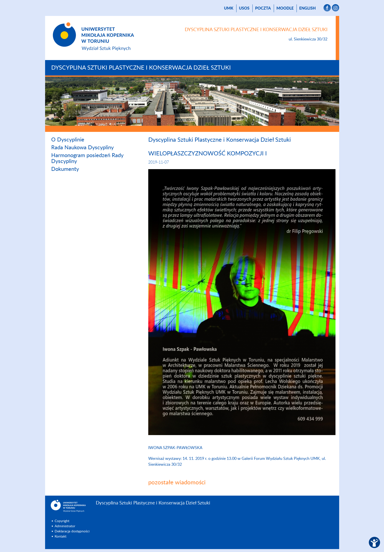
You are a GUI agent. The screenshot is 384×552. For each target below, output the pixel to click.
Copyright (62, 521)
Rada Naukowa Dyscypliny (82, 147)
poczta (263, 8)
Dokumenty (65, 169)
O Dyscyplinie (67, 139)
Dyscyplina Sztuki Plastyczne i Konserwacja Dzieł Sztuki (141, 68)
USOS (244, 8)
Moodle (285, 8)
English (307, 8)
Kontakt (60, 536)
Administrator (65, 526)
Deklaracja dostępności (72, 531)
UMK (228, 8)
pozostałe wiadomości (177, 483)
